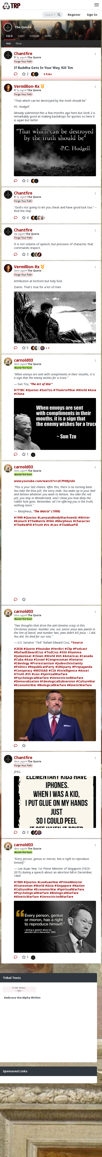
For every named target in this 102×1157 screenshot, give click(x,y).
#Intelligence (67, 670)
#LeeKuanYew (47, 882)
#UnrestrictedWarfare (66, 678)
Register (74, 15)
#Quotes (32, 390)
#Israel (39, 659)
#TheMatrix (36, 521)
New (19, 43)
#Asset (83, 670)
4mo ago (19, 761)
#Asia (92, 390)
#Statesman (23, 886)
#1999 (18, 517)
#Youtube (43, 649)
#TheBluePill (68, 525)
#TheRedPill (23, 525)
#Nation (78, 886)
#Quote (29, 649)
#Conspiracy (23, 670)
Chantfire (23, 53)
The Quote (23, 27)
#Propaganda (82, 667)
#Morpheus (63, 521)
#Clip (68, 649)
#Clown (37, 656)
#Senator (76, 659)
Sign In (92, 15)
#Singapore (62, 886)
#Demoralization (26, 681)
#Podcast (80, 649)
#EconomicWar (25, 685)
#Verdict (57, 649)
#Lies (54, 525)
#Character (81, 521)
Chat (21, 36)
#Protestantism (42, 663)
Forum (34, 36)
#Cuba (18, 659)
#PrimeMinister (70, 882)
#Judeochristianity (69, 663)
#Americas (71, 656)
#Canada (86, 656)
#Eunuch (20, 521)
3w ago (18, 234)
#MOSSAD (40, 670)
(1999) (46, 511)
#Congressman (56, 659)
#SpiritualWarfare (54, 674)
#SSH (63, 652)
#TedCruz (51, 652)
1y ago (19, 57)
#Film (50, 521)
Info (48, 36)
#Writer (84, 517)
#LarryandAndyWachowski (57, 517)
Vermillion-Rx (26, 86)
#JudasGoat (23, 656)
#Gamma (74, 652)
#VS (28, 674)
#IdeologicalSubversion (57, 681)
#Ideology (21, 663)
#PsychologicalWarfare (31, 678)
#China (19, 394)
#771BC (19, 390)
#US (59, 656)
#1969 (18, 882)
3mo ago (19, 364)
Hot (8, 43)
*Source (77, 642)
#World (81, 390)
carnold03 (23, 360)
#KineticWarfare (79, 685)
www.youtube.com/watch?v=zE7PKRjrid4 (44, 481)
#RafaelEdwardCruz (28, 652)
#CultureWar (85, 681)
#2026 (18, 649)
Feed (9, 36)
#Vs (46, 525)
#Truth (38, 525)
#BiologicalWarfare (51, 685)
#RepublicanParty (41, 667)
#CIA (52, 670)
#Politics (20, 667)
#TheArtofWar (64, 390)
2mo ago (19, 270)
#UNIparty (63, 667)
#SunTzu (45, 390)
